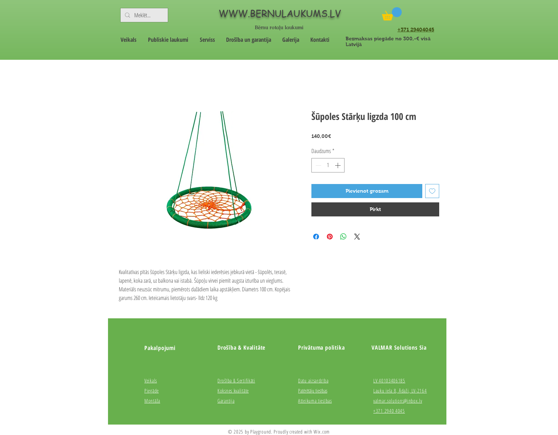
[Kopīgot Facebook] (316, 236)
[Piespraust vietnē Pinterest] (329, 236)
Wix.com (322, 431)
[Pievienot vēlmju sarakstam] (432, 191)
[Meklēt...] (143, 15)
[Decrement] (317, 165)
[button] (392, 14)
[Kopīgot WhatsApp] (343, 236)
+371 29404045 (415, 29)
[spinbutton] (328, 165)
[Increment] (338, 165)
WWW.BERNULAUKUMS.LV (280, 13)
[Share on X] (357, 236)
